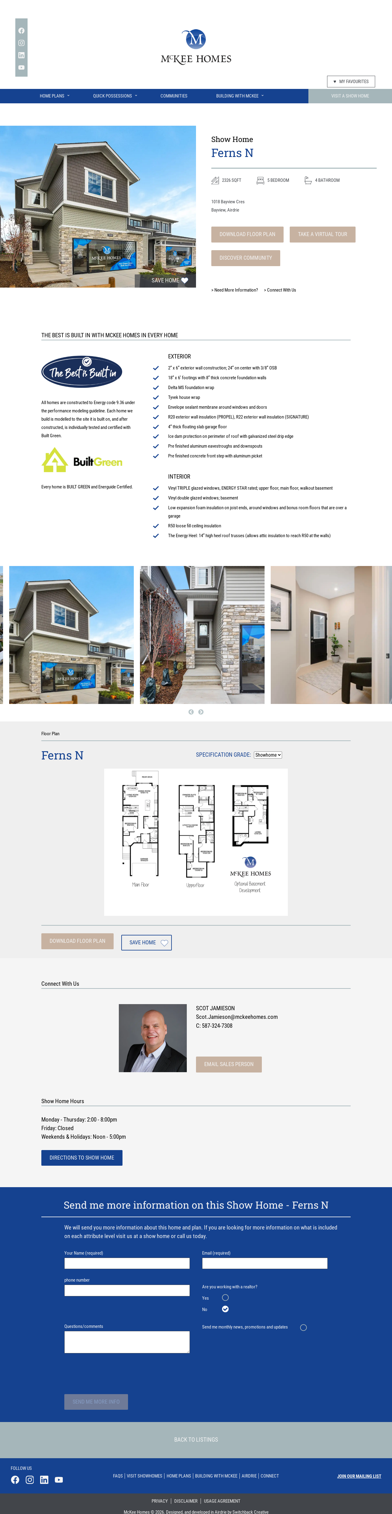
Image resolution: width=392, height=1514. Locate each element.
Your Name (127, 1256)
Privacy (160, 1495)
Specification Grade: (223, 754)
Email (265, 1256)
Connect (275, 1471)
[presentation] (110, 1370)
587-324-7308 (217, 1022)
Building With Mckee (217, 1471)
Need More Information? (234, 289)
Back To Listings (196, 1436)
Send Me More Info (95, 1398)
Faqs (112, 1471)
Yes (205, 1295)
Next (201, 712)
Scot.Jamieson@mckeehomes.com (237, 1014)
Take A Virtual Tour (318, 234)
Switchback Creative (250, 1506)
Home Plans (55, 94)
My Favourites (351, 81)
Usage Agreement (222, 1495)
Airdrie (252, 1471)
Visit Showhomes (141, 1471)
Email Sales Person (227, 1061)
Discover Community (245, 258)
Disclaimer (186, 1495)
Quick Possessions (115, 94)
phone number (127, 1283)
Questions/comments (127, 1335)
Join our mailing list (359, 1471)
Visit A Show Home (350, 96)
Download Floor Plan (246, 234)
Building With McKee (240, 94)
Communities (173, 96)
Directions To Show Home (80, 1154)
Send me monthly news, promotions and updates (245, 1323)
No (204, 1306)
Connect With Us (280, 289)
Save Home (165, 280)
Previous (191, 712)
